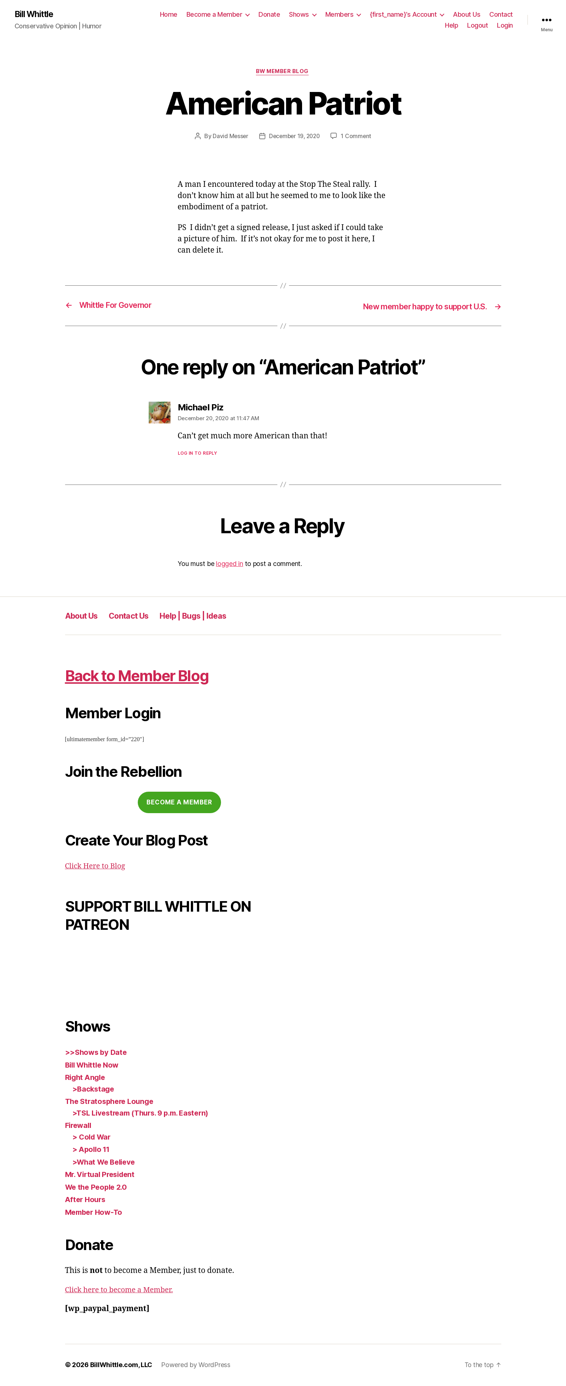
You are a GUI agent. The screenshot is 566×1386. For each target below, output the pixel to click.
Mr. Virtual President (102, 1175)
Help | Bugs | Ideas (209, 616)
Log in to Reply (197, 454)
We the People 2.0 (98, 1187)
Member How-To (95, 1212)
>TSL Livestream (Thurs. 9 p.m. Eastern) (145, 1113)
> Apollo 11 (92, 1150)
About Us (466, 15)
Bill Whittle (35, 14)
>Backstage (94, 1089)
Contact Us (137, 616)
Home (168, 15)
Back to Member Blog (149, 675)
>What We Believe (105, 1162)
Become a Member (214, 15)
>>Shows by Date (97, 1053)
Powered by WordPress (195, 1365)
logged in (229, 564)
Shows (299, 15)
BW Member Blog (283, 72)
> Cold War (92, 1137)
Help (451, 25)
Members (339, 15)
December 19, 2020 (294, 137)
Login (505, 25)
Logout (477, 25)
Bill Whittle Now (94, 1065)
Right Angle (86, 1078)
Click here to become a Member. (122, 1290)
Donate (269, 15)
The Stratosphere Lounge (112, 1102)
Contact (501, 15)
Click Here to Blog (97, 867)
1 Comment (357, 137)
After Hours (86, 1200)
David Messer (228, 137)
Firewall (79, 1126)
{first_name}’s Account (403, 15)
